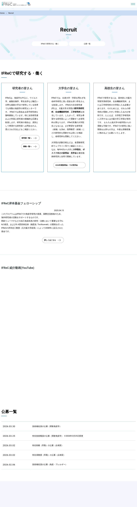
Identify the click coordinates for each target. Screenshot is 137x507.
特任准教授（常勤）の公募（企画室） (48, 455)
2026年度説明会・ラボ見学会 (66, 165)
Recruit (11, 13)
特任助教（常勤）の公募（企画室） (47, 445)
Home (2, 13)
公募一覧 (81, 44)
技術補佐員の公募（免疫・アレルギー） (49, 464)
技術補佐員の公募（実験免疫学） (46, 426)
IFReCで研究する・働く (55, 44)
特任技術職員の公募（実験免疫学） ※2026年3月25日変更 (57, 436)
